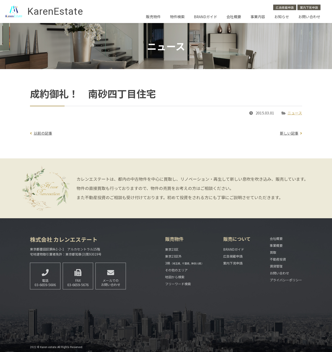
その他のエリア (176, 270)
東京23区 (171, 249)
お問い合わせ (309, 16)
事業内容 (257, 16)
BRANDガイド (205, 16)
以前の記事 (43, 133)
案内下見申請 (309, 7)
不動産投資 (278, 259)
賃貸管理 (276, 266)
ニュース (295, 113)
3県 (184, 263)
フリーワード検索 (178, 284)
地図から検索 (174, 277)
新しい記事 (289, 133)
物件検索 (177, 16)
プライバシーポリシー (286, 280)
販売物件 (153, 16)
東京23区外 (173, 256)
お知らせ (281, 16)
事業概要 (276, 245)
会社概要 (233, 16)
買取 (273, 252)
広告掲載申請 (285, 7)
